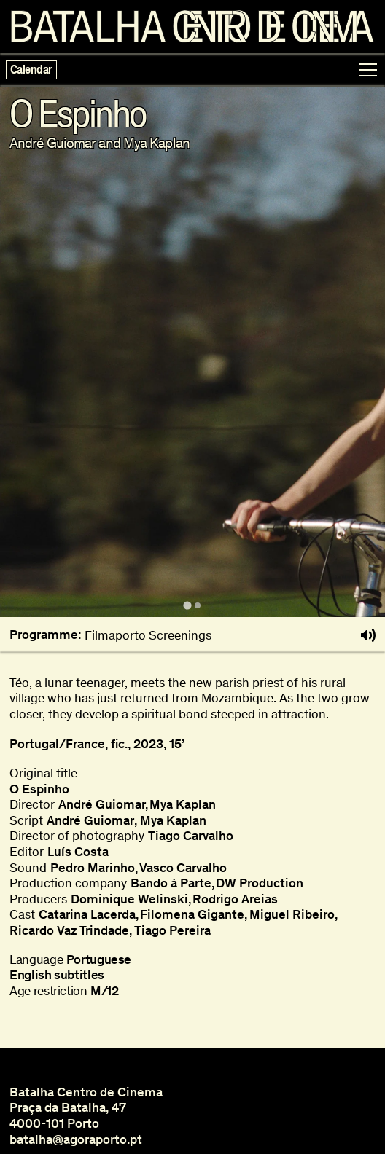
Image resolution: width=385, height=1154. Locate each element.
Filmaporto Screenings (148, 635)
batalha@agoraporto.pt (75, 1139)
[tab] (187, 606)
